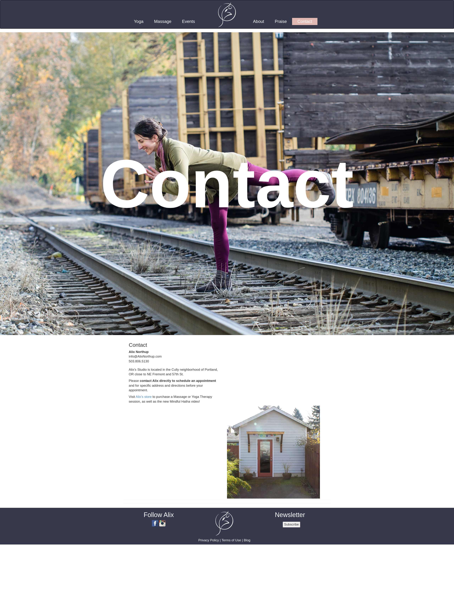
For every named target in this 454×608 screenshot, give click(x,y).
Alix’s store (144, 397)
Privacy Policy (208, 540)
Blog (247, 540)
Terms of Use (231, 540)
